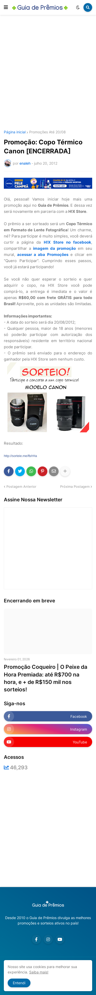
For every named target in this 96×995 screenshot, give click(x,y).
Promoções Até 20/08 (47, 132)
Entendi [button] (19, 983)
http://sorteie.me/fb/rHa (20, 456)
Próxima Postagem (75, 486)
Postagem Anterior (21, 486)
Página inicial (15, 132)
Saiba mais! (38, 972)
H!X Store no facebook (67, 242)
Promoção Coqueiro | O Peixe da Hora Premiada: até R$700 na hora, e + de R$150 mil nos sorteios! (45, 678)
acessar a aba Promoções (42, 254)
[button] (6, 7)
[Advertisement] (48, 73)
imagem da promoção (54, 248)
